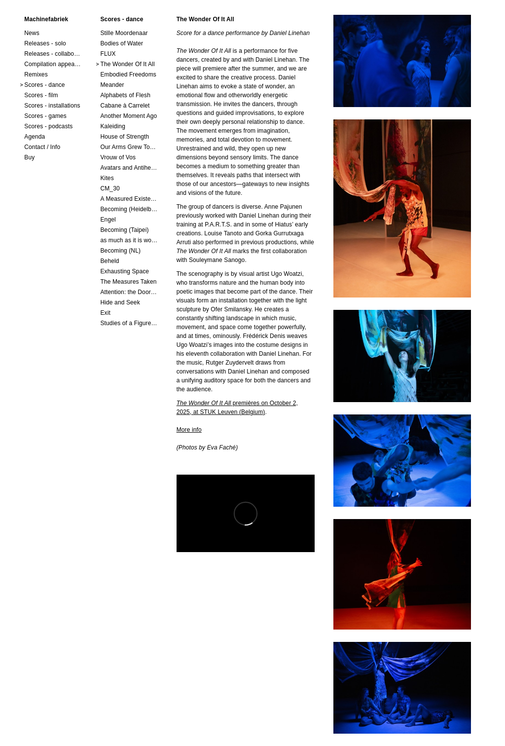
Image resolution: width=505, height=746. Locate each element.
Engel (107, 219)
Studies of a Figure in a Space (128, 323)
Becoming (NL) (120, 250)
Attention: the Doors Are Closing (128, 292)
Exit (105, 312)
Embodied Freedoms (128, 74)
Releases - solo (45, 43)
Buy (29, 157)
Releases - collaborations (52, 53)
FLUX (107, 53)
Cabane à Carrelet (124, 105)
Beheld (109, 261)
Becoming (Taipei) (124, 229)
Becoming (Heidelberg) (128, 209)
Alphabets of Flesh (125, 95)
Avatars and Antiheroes (128, 167)
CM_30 (109, 188)
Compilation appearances (52, 64)
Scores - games (45, 115)
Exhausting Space (124, 271)
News (31, 33)
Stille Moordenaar (123, 33)
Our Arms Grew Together (128, 147)
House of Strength (124, 136)
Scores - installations (52, 105)
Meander (112, 84)
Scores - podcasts (48, 126)
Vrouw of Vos (118, 157)
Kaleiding (112, 126)
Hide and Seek (120, 302)
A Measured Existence (128, 198)
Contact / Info (42, 147)
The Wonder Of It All (127, 64)
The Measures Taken (128, 281)
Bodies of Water (121, 43)
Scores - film (41, 95)
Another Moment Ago (128, 115)
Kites (106, 178)
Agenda (34, 136)
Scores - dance (44, 84)
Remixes (36, 74)
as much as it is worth (128, 240)
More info (189, 429)
